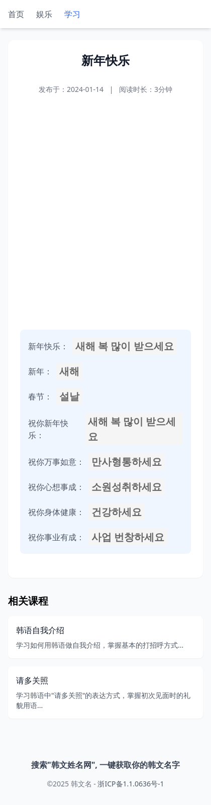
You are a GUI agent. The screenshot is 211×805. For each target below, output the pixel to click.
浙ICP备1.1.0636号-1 (130, 783)
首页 (16, 14)
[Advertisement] (105, 212)
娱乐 (44, 14)
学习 (72, 14)
